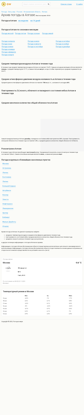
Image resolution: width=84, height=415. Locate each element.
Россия (19, 12)
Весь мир (11, 12)
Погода (4, 12)
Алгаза (44, 12)
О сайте (79, 4)
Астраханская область (32, 12)
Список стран (66, 4)
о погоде (13, 246)
